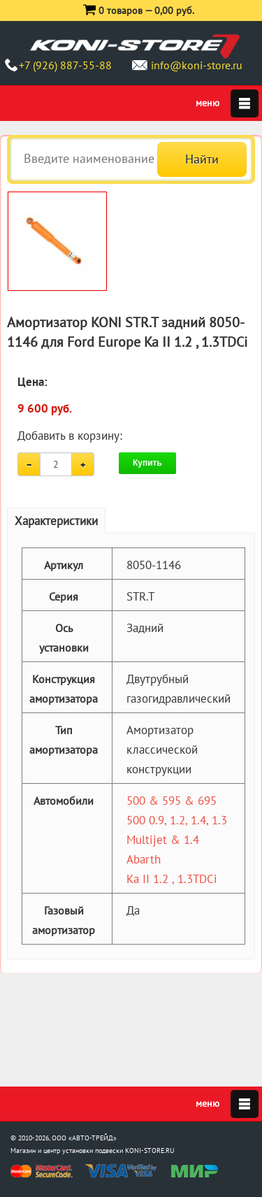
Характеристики (56, 521)
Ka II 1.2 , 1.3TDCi (171, 879)
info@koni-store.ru (196, 65)
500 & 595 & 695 (171, 800)
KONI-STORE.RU (150, 1150)
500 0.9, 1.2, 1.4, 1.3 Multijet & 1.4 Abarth (176, 839)
